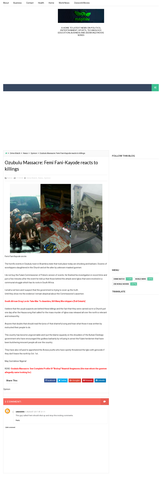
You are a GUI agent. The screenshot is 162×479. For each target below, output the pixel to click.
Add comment (10, 427)
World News (64, 3)
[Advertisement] (81, 61)
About (6, 3)
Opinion (34, 153)
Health (41, 3)
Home (51, 3)
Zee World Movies (121, 284)
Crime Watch (15, 153)
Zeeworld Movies (82, 3)
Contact (29, 3)
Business (17, 3)
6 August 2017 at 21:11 (35, 412)
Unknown (20, 412)
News (25, 153)
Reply (18, 420)
